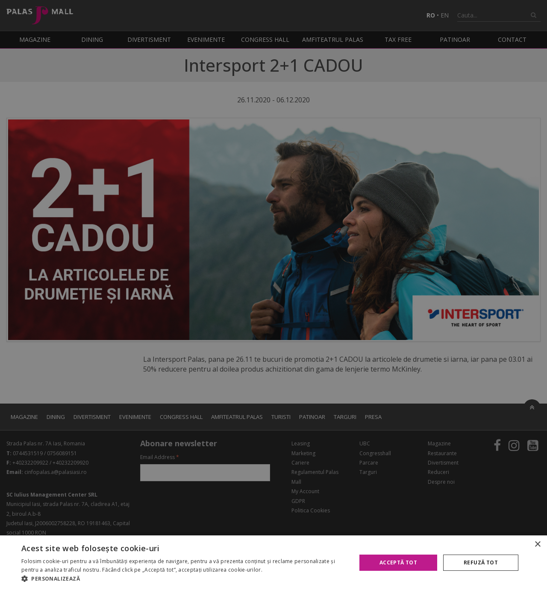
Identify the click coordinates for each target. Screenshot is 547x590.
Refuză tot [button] (481, 562)
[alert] (273, 295)
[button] (184, 579)
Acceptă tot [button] (398, 562)
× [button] (537, 544)
